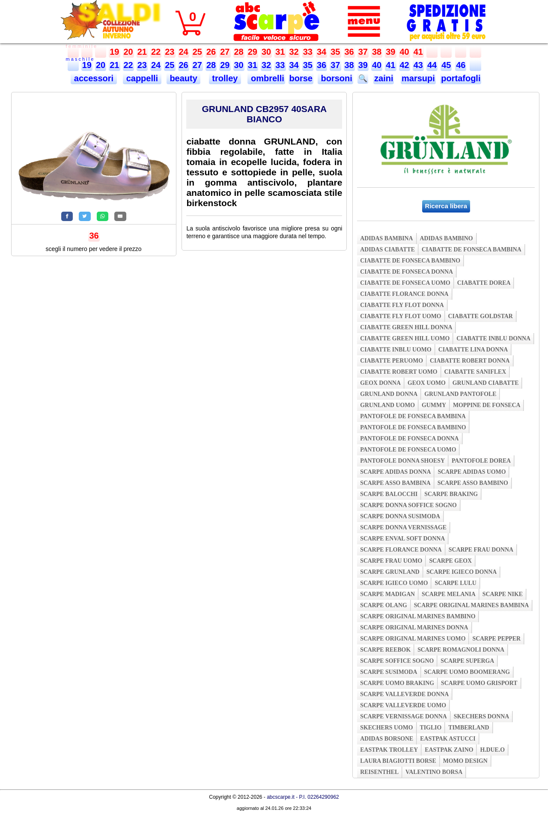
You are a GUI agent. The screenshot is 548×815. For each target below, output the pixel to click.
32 (294, 51)
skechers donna (481, 716)
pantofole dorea (481, 461)
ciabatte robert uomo (398, 372)
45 (446, 65)
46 (460, 65)
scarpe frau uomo (391, 561)
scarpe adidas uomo (472, 472)
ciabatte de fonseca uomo (405, 283)
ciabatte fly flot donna (402, 305)
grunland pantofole (460, 394)
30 (266, 51)
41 (418, 51)
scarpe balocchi (388, 494)
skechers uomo (386, 727)
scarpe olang (383, 605)
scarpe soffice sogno (397, 661)
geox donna (380, 383)
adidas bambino (446, 238)
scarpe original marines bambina (471, 605)
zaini (383, 78)
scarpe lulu (455, 583)
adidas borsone (386, 738)
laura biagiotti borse (398, 761)
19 (114, 51)
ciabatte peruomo (391, 360)
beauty (183, 78)
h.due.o (492, 750)
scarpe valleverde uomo (403, 705)
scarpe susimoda (388, 672)
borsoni (335, 78)
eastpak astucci (447, 738)
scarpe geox (450, 561)
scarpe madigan (387, 594)
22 (156, 51)
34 (321, 51)
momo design (465, 761)
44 (432, 65)
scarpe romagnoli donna (460, 650)
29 (252, 51)
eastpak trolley (389, 750)
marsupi (418, 78)
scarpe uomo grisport (479, 683)
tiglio (431, 727)
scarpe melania (449, 594)
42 (404, 65)
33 (308, 51)
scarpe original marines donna (414, 627)
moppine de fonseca (487, 405)
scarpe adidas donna (395, 472)
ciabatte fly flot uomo (400, 316)
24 (183, 51)
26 (211, 51)
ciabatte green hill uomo (405, 338)
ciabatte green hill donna (406, 327)
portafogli (460, 78)
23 (169, 51)
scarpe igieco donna (461, 572)
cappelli (142, 78)
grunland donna (388, 394)
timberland (468, 727)
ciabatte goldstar (480, 316)
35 (335, 51)
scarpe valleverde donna (404, 694)
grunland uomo (387, 405)
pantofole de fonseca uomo (408, 449)
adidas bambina (386, 238)
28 (239, 51)
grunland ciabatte (486, 383)
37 (363, 51)
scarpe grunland (390, 572)
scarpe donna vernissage (403, 527)
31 (280, 51)
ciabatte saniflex (475, 372)
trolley (225, 78)
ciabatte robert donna (469, 360)
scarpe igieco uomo (394, 583)
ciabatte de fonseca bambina (471, 249)
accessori (93, 78)
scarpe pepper (496, 638)
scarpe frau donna (481, 549)
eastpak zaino (449, 750)
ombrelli (266, 78)
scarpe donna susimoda (400, 516)
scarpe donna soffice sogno (408, 505)
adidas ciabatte (387, 249)
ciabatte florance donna (404, 294)
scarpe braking (451, 494)
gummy (434, 405)
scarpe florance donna (401, 549)
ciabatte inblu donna (493, 338)
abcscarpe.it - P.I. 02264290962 (303, 797)
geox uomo (427, 383)
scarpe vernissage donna (403, 716)
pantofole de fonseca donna (409, 438)
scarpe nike (502, 594)
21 (142, 51)
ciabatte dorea (484, 283)
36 (349, 51)
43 (418, 65)
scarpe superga (467, 661)
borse (301, 78)
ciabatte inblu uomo (395, 349)
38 (376, 51)
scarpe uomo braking (397, 683)
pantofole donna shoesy (402, 461)
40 (404, 51)
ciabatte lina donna (473, 349)
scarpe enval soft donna (402, 538)
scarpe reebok (385, 650)
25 (197, 51)
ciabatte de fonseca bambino (410, 260)
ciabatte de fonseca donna (406, 272)
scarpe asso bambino (473, 483)
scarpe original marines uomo (412, 638)
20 (128, 51)
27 (224, 51)
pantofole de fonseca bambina (413, 416)
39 (390, 51)
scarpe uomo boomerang (467, 672)
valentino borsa (433, 772)
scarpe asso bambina (395, 483)
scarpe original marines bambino (417, 616)
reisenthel (379, 772)
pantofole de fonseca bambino (413, 427)
